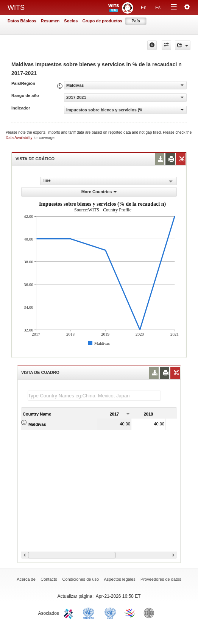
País (135, 21)
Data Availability (19, 138)
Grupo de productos (102, 21)
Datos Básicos (22, 21)
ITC (69, 612)
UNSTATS (110, 612)
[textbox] (94, 396)
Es (158, 7)
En (144, 7)
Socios (71, 21)
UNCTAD (90, 612)
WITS (16, 7)
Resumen (50, 21)
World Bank (150, 612)
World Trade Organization (130, 612)
